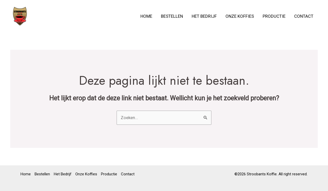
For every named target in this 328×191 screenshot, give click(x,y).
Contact (303, 16)
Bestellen (172, 16)
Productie (274, 16)
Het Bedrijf (204, 16)
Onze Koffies (239, 16)
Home (146, 16)
